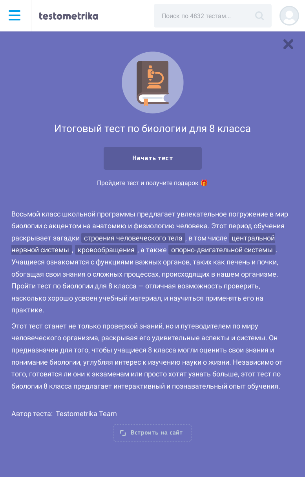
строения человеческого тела (133, 238)
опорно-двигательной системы (222, 250)
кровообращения (106, 250)
